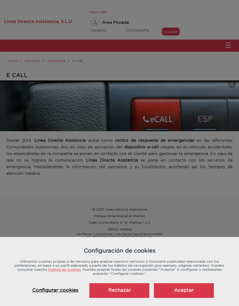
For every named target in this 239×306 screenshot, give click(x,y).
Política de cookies (64, 269)
